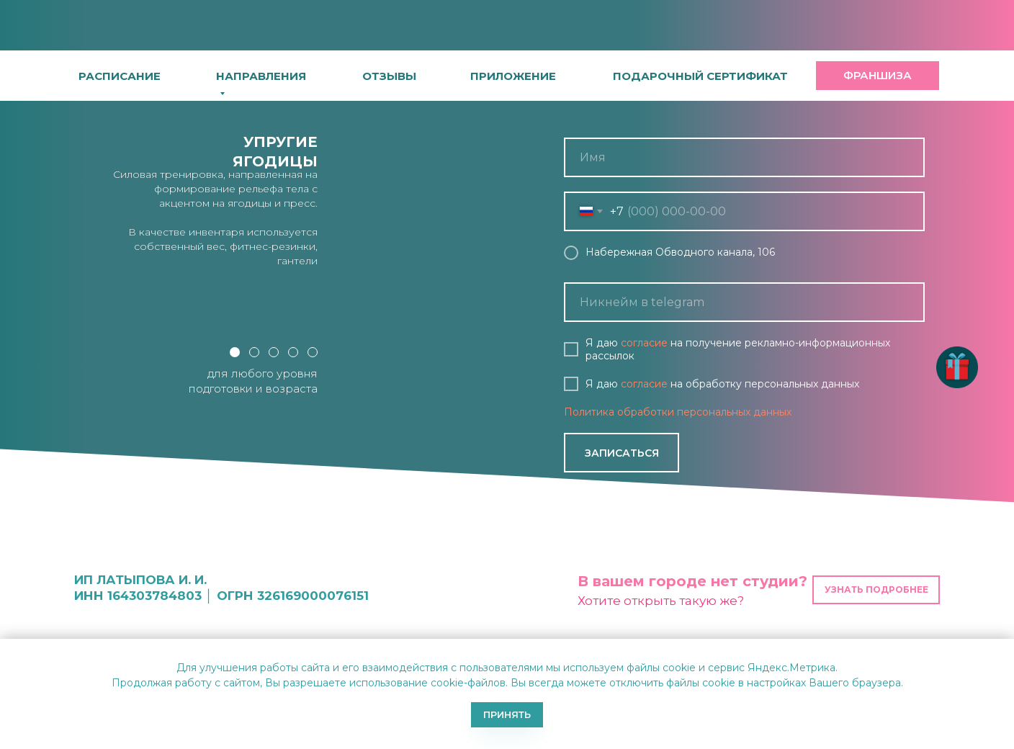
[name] (744, 157)
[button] (513, 76)
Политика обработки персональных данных (677, 411)
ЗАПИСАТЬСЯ (622, 453)
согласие (644, 342)
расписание (119, 76)
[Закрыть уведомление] (1003, 649)
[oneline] (744, 302)
